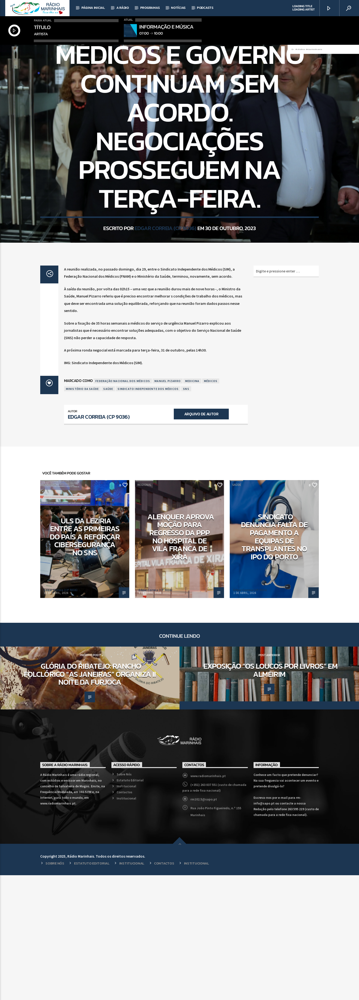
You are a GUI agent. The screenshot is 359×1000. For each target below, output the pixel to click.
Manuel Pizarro (168, 506)
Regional (50, 610)
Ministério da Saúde (82, 513)
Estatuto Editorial (130, 905)
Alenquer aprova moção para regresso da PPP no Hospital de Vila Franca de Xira (180, 661)
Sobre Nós (124, 899)
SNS (186, 513)
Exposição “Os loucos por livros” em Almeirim (270, 795)
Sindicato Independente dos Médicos (148, 513)
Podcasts (205, 7)
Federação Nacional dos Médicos (122, 506)
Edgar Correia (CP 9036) (165, 305)
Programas (150, 7)
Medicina (192, 506)
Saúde (179, 109)
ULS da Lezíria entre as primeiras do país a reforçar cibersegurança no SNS (85, 661)
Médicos (210, 506)
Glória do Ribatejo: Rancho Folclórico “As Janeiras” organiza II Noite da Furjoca (89, 799)
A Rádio (122, 7)
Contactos (124, 917)
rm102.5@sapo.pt (203, 924)
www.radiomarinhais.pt (208, 901)
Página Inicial (93, 7)
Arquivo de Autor (201, 539)
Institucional (126, 911)
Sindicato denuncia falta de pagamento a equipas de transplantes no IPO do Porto (274, 661)
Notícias (178, 7)
